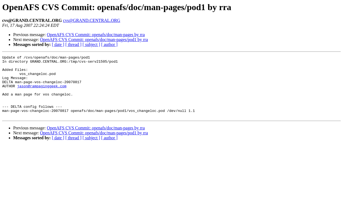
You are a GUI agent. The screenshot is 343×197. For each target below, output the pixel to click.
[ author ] (109, 44)
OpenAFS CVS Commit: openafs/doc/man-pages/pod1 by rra (94, 39)
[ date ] (58, 44)
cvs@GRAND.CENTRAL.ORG (91, 20)
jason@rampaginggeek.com (41, 92)
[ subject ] (91, 44)
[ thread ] (73, 44)
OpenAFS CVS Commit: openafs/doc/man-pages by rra (96, 34)
